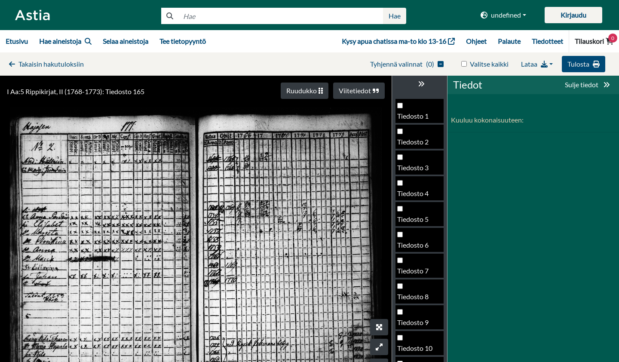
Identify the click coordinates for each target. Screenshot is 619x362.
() (407, 64)
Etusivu (17, 41)
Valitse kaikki (489, 64)
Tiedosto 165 (416, 222)
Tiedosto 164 (416, 196)
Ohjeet (476, 41)
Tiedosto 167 (416, 273)
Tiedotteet (547, 41)
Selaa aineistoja (125, 41)
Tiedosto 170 (416, 351)
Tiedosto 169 (416, 325)
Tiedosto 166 (416, 247)
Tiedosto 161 (416, 118)
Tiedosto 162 (416, 144)
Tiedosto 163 (416, 170)
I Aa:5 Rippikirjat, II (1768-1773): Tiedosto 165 (75, 91)
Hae (395, 16)
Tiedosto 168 (416, 299)
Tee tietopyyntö (182, 41)
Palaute (509, 41)
